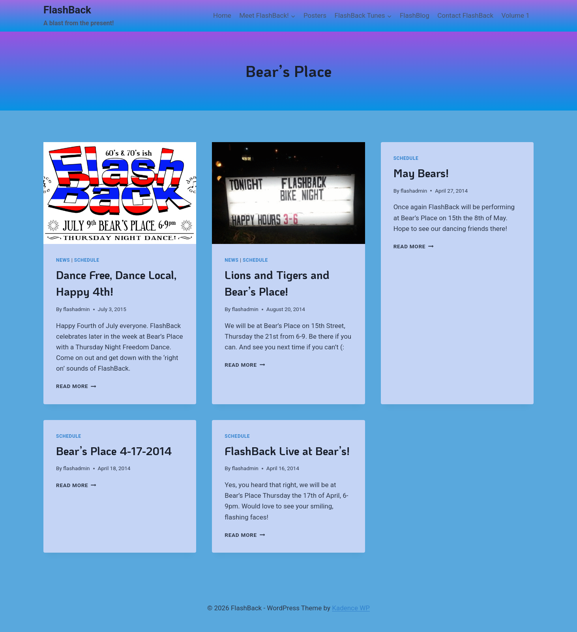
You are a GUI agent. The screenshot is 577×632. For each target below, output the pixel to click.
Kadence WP (351, 608)
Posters (314, 15)
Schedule (86, 260)
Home (222, 15)
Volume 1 (515, 15)
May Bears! (421, 173)
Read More (76, 386)
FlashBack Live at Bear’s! (287, 451)
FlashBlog (414, 15)
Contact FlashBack (465, 15)
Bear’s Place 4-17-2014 (114, 451)
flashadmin (76, 309)
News (63, 260)
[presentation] (119, 193)
